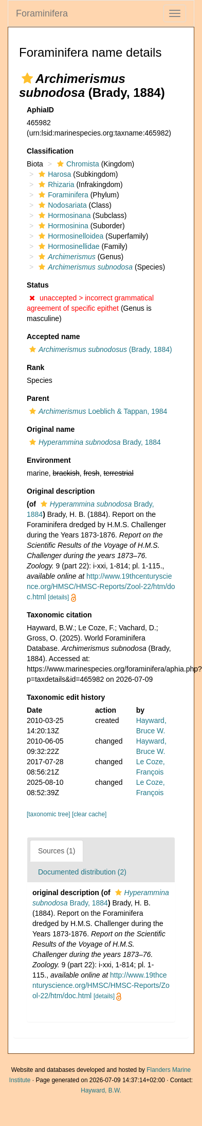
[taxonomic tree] (49, 814)
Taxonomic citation (59, 615)
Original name (51, 429)
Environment (49, 460)
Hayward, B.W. (101, 1090)
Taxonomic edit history (66, 697)
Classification (50, 151)
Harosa (53, 174)
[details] (58, 597)
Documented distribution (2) (82, 872)
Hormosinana (63, 215)
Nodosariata (61, 205)
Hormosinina (62, 226)
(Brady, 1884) (99, 349)
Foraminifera (42, 13)
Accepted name (53, 336)
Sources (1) (56, 851)
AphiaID (40, 110)
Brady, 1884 (94, 442)
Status (38, 285)
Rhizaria (55, 184)
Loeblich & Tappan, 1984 (97, 411)
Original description (61, 491)
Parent (38, 398)
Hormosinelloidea (69, 236)
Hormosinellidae (67, 246)
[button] (27, 78)
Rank (35, 367)
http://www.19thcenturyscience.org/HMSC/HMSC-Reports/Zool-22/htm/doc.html (101, 586)
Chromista (76, 164)
